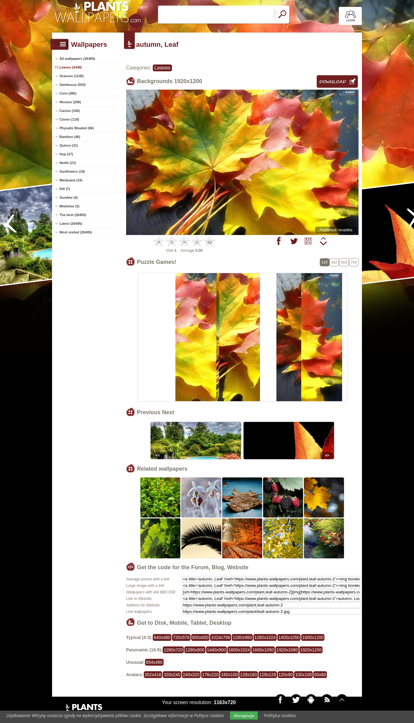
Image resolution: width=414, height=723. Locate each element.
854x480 (154, 662)
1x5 (325, 262)
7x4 (354, 262)
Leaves (162, 67)
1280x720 (173, 649)
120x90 (286, 674)
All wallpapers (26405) (77, 58)
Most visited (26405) (75, 232)
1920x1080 (287, 649)
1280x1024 (265, 637)
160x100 (229, 674)
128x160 (248, 674)
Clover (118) (69, 119)
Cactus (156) (69, 111)
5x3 (344, 262)
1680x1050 (263, 649)
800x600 (200, 637)
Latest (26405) (70, 223)
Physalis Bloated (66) (76, 128)
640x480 (162, 637)
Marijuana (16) (70, 180)
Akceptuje (244, 715)
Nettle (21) (67, 163)
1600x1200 (313, 637)
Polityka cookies (280, 715)
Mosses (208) (70, 102)
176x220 (210, 674)
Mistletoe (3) (69, 206)
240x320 (191, 674)
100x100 (303, 674)
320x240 (172, 674)
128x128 (267, 674)
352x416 (153, 674)
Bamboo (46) (69, 137)
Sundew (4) (68, 197)
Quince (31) (68, 145)
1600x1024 (239, 649)
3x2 (334, 262)
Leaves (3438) (70, 67)
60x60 (320, 674)
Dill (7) (64, 189)
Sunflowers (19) (72, 171)
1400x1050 (289, 637)
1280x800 (195, 649)
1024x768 (220, 637)
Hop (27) (66, 154)
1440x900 (216, 649)
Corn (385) (67, 93)
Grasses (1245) (71, 76)
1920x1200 (311, 649)
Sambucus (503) (72, 84)
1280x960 (242, 637)
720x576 (181, 637)
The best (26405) (72, 215)
